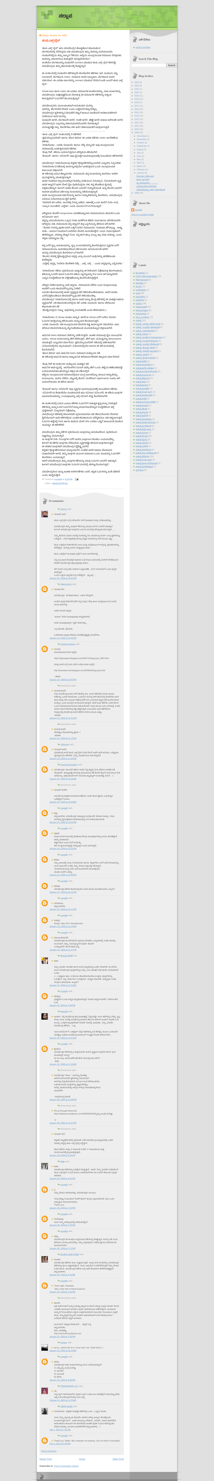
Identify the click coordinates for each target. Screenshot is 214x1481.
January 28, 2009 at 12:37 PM (63, 1123)
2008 (137, 193)
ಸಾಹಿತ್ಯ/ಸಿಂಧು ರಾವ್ (144, 460)
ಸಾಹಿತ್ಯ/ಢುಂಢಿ (141, 409)
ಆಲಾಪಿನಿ (64, 1011)
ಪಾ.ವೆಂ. (139, 286)
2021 (137, 92)
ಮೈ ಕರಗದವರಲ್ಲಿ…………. (147, 183)
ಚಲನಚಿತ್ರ (139, 283)
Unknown (65, 744)
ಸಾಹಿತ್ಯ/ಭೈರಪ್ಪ (141, 439)
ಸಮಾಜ (139, 303)
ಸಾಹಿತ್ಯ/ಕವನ (141, 382)
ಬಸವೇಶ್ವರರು (141, 290)
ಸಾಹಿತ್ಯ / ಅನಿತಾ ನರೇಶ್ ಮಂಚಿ (148, 324)
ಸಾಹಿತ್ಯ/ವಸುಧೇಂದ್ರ (60, 483)
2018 (137, 102)
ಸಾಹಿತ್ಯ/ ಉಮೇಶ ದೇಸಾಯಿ (147, 341)
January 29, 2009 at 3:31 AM (62, 1275)
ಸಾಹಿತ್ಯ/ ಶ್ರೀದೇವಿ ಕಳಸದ (145, 358)
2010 (137, 129)
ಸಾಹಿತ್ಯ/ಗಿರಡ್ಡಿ (141, 398)
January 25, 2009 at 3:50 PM (62, 1005)
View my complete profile (142, 214)
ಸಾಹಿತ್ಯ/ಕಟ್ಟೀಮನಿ (143, 378)
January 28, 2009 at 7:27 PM (62, 1248)
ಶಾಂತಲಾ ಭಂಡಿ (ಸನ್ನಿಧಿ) (70, 1254)
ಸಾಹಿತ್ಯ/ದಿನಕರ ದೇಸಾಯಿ (146, 422)
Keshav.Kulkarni (68, 644)
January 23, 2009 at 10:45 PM (63, 638)
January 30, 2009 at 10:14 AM (63, 1350)
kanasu (64, 1342)
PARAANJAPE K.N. (69, 1386)
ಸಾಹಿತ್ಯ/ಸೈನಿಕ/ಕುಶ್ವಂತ (144, 466)
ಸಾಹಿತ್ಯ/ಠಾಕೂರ (142, 405)
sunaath (64, 808)
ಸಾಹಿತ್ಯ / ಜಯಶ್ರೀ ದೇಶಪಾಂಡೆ (147, 327)
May (139, 159)
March (140, 166)
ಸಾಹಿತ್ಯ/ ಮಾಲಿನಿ (142, 354)
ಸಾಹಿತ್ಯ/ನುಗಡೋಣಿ (143, 426)
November (142, 139)
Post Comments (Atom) (66, 1466)
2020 (137, 96)
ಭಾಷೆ (138, 293)
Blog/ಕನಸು (140, 273)
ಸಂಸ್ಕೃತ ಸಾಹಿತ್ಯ (142, 317)
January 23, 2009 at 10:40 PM (63, 578)
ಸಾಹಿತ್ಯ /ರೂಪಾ (142, 334)
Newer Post (45, 1459)
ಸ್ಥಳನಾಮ (140, 470)
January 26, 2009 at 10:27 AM (63, 1038)
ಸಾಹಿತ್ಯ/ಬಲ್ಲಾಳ (142, 433)
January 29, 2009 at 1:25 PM (62, 1292)
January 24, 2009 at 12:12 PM (63, 892)
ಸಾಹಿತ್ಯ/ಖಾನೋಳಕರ (144, 395)
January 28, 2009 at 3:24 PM (62, 1155)
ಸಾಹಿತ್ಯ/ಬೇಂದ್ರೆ (141, 436)
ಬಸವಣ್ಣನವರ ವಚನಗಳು (146, 186)
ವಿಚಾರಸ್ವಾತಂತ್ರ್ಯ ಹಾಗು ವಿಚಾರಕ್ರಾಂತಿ (150, 189)
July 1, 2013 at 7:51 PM (60, 1430)
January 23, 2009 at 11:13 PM (63, 738)
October (141, 143)
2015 (137, 112)
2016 (137, 109)
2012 (137, 122)
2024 (137, 82)
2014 (137, 116)
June (139, 156)
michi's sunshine (143, 47)
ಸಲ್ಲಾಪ (65, 16)
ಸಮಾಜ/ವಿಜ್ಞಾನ (142, 310)
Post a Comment (48, 1451)
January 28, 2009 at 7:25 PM (62, 1225)
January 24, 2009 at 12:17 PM (63, 950)
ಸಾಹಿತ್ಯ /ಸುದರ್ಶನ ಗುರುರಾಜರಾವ (149, 337)
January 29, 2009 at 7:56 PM (62, 1336)
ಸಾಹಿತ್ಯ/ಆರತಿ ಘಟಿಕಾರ (145, 368)
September (142, 146)
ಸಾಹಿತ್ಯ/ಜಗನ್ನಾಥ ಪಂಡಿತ (145, 402)
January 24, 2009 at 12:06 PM (63, 848)
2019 (137, 99)
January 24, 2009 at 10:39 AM (63, 779)
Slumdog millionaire (145, 176)
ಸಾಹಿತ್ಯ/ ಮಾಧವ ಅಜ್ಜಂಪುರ (147, 351)
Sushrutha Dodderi (69, 765)
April (139, 163)
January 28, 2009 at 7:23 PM (62, 1208)
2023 (137, 85)
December (142, 136)
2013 (137, 119)
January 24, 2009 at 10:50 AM (63, 802)
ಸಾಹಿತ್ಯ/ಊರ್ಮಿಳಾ (143, 375)
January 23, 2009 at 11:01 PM (63, 718)
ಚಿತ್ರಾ (63, 1161)
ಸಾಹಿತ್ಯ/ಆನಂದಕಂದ (143, 364)
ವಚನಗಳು (140, 300)
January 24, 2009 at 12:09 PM (63, 875)
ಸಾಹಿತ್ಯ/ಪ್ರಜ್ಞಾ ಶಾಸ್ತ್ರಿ (143, 429)
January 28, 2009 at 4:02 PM (62, 1178)
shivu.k (64, 509)
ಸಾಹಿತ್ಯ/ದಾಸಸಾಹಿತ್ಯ (144, 419)
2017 (137, 106)
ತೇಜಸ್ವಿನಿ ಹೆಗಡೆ (66, 956)
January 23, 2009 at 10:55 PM (63, 679)
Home (82, 1459)
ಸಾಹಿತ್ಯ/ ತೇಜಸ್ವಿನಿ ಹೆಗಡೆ (145, 348)
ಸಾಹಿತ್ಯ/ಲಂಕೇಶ (142, 446)
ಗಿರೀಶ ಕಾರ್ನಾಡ (142, 280)
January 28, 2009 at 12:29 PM (63, 1099)
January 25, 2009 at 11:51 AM (63, 985)
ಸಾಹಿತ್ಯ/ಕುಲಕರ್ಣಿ (142, 388)
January (141, 173)
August (140, 149)
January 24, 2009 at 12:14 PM (63, 926)
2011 (137, 126)
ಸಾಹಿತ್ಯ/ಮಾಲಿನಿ (142, 443)
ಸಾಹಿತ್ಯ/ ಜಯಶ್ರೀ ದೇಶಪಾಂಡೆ (147, 344)
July (139, 153)
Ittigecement (66, 584)
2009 (137, 132)
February (141, 169)
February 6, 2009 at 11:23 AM (63, 1400)
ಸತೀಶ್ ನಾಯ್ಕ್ (66, 1406)
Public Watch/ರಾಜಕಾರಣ (146, 276)
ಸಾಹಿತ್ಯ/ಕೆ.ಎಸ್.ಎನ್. (144, 392)
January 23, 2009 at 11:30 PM (63, 758)
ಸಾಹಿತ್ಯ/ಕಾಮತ (142, 385)
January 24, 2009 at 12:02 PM (63, 822)
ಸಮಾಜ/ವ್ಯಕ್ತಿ (141, 313)
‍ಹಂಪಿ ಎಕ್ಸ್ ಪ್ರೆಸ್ (142, 179)
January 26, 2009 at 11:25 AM (63, 1064)
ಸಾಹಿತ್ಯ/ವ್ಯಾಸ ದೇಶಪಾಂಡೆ (146, 453)
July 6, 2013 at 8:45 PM (60, 1444)
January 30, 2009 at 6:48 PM (62, 1380)
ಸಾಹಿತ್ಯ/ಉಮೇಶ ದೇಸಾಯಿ (146, 371)
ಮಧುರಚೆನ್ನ (140, 297)
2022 (137, 89)
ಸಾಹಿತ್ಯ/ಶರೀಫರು (142, 456)
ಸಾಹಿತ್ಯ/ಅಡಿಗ (141, 361)
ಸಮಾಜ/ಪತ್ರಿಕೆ (141, 307)
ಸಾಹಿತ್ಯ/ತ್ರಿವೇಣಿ (142, 415)
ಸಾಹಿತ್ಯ (139, 320)
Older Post (118, 1459)
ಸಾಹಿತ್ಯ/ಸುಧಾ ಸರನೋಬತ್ (146, 463)
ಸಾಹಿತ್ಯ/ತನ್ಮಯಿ (142, 412)
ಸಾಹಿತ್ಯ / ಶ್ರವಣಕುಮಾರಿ (145, 331)
